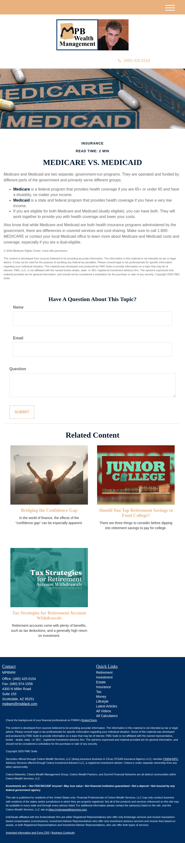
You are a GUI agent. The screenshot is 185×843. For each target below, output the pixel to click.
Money (101, 696)
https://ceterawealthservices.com (67, 809)
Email (18, 338)
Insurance (103, 687)
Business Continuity (63, 832)
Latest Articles (106, 706)
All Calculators (107, 716)
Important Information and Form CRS (27, 832)
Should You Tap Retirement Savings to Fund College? (136, 513)
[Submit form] (21, 412)
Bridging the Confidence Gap (49, 510)
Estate (101, 682)
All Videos (103, 711)
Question (17, 369)
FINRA (167, 758)
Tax (98, 692)
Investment (104, 677)
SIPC (175, 758)
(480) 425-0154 (134, 61)
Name (18, 307)
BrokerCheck (89, 720)
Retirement (104, 672)
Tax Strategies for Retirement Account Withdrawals (49, 615)
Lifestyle (102, 701)
